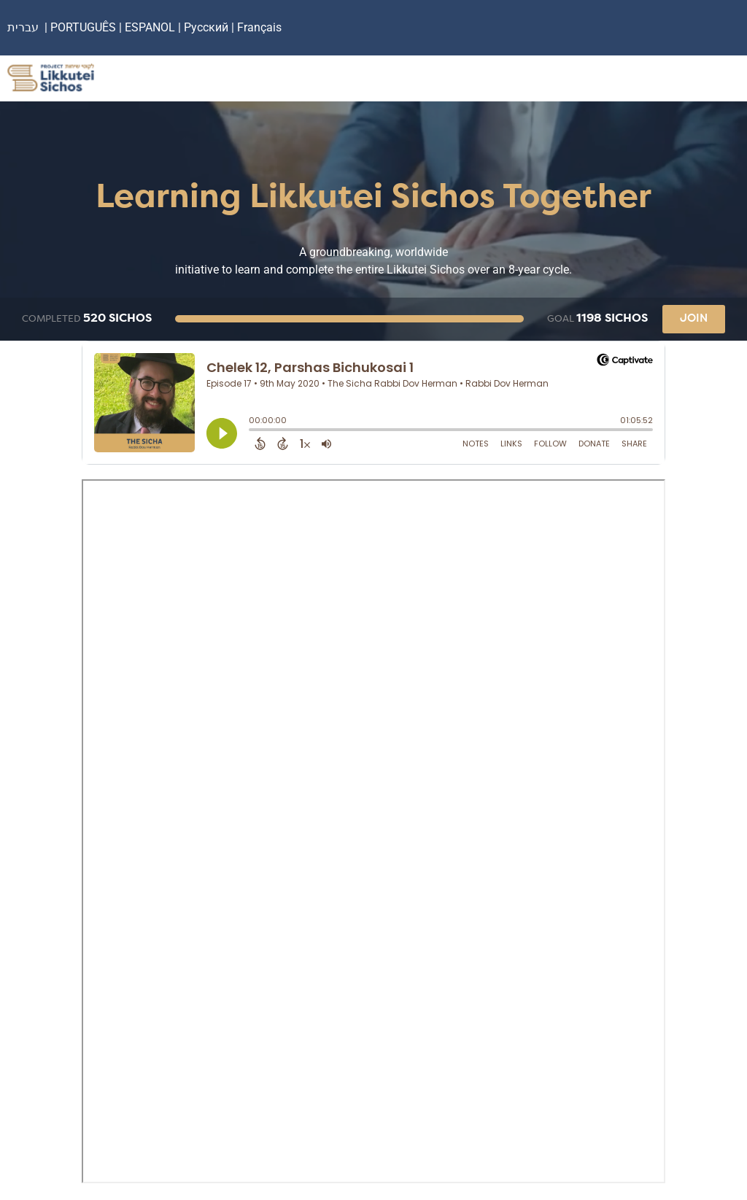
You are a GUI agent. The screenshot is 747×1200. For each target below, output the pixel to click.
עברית (23, 27)
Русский (207, 27)
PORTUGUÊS (83, 27)
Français (259, 27)
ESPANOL (150, 27)
